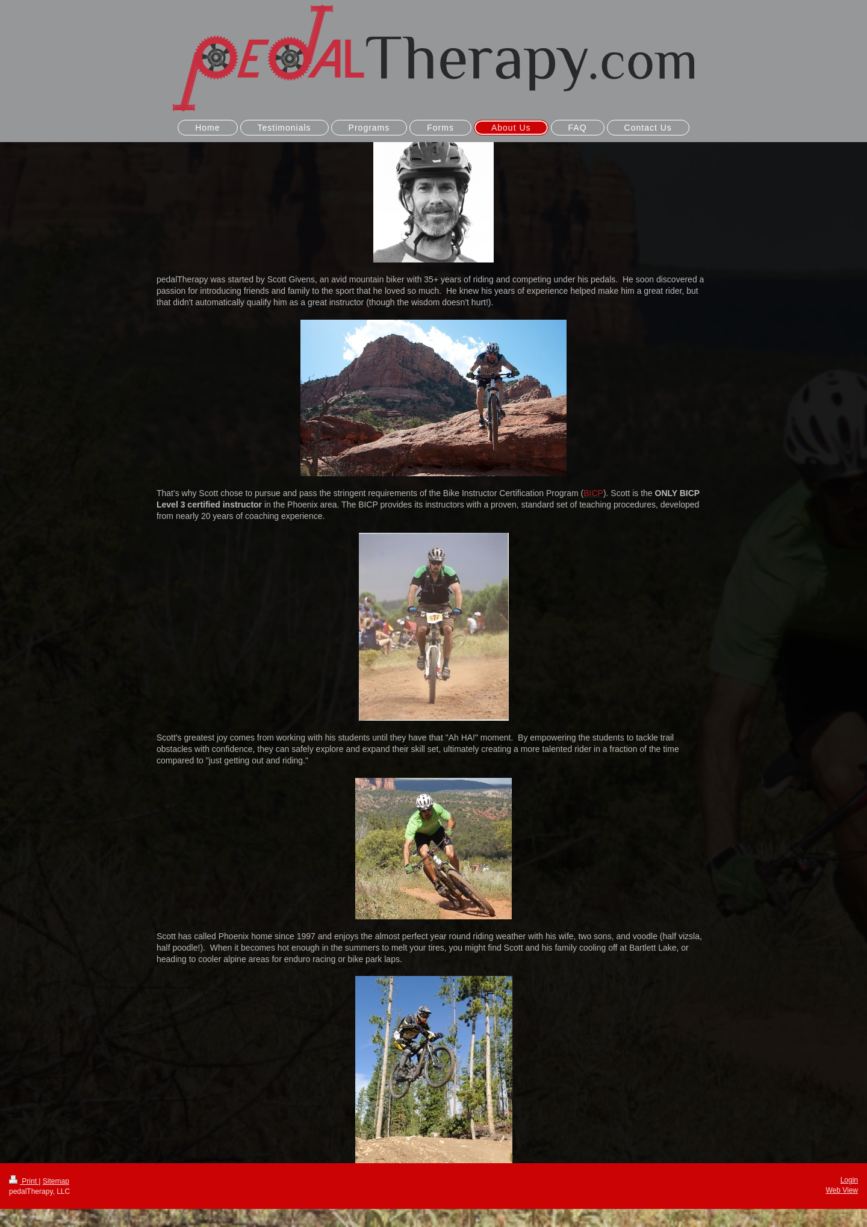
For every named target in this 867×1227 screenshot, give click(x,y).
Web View (841, 1190)
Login (849, 1180)
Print (24, 1181)
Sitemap (56, 1181)
